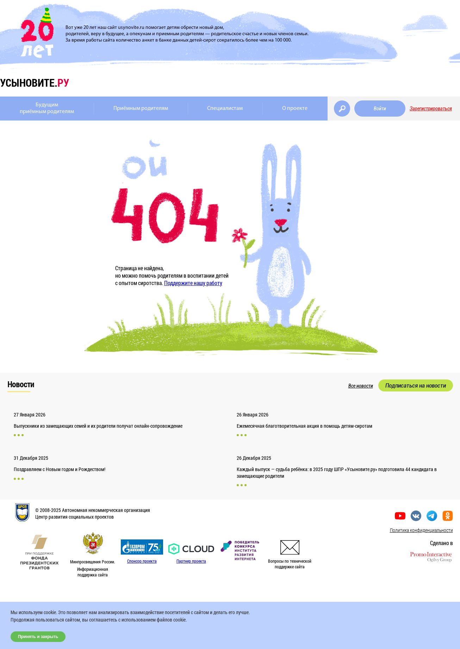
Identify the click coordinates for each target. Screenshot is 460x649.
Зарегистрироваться (431, 108)
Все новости (360, 386)
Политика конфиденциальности (421, 530)
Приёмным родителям (140, 108)
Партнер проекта (191, 561)
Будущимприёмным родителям (47, 108)
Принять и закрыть (38, 636)
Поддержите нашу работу (193, 282)
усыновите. (34, 82)
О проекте (294, 108)
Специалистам (225, 108)
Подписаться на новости (415, 385)
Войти (380, 108)
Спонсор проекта (142, 561)
